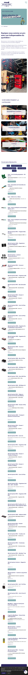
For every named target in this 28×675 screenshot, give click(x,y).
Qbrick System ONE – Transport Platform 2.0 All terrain (16, 415)
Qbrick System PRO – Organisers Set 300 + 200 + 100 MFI (17, 484)
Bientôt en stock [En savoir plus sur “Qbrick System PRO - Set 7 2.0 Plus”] (11, 589)
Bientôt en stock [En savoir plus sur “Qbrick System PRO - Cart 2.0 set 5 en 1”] (11, 600)
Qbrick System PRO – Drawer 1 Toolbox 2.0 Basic (15, 426)
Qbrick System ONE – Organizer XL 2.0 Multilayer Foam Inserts (17, 326)
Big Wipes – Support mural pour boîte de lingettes (16, 604)
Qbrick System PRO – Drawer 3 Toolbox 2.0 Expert (15, 454)
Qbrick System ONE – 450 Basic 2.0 (17, 385)
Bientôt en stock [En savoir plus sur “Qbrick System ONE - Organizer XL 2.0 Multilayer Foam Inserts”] (11, 333)
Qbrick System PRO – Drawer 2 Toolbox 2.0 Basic (15, 464)
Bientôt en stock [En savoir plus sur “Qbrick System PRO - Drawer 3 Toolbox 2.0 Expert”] (11, 460)
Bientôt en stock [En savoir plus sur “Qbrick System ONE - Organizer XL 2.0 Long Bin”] (11, 343)
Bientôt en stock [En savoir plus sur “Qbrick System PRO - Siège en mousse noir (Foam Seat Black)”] (11, 401)
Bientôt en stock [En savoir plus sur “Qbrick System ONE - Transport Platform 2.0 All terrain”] (11, 422)
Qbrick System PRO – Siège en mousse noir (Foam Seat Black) (16, 395)
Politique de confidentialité (18, 670)
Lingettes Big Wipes (14, 127)
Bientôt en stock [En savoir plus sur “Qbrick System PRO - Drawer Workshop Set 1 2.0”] (11, 530)
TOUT (8, 165)
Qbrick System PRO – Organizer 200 (17, 275)
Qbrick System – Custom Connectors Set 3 (14, 255)
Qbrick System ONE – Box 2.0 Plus (16, 358)
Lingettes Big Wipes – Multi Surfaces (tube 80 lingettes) (17, 639)
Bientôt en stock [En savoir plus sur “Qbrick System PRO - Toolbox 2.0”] (11, 539)
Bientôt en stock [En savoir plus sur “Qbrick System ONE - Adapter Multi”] (11, 520)
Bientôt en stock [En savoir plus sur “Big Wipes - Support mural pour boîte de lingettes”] (11, 611)
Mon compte (19, 672)
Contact (13, 672)
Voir (14, 113)
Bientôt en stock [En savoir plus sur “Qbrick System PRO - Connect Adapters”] (11, 272)
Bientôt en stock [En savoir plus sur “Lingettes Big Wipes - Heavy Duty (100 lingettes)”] (11, 623)
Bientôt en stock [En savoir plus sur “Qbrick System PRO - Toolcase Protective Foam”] (11, 658)
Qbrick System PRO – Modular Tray (17, 553)
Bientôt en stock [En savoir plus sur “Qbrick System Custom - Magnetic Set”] (11, 569)
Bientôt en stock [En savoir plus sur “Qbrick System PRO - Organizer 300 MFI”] (11, 500)
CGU (7, 672)
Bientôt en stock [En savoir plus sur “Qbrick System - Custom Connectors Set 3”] (11, 261)
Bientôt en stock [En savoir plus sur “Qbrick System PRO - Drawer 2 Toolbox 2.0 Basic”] (11, 471)
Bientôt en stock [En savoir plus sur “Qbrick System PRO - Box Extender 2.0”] (11, 291)
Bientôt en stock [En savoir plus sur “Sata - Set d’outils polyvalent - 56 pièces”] (11, 181)
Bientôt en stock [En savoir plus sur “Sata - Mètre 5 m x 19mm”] (11, 204)
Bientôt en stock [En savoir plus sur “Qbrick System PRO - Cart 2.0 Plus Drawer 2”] (11, 322)
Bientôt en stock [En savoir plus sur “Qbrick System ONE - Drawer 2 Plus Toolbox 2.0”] (11, 411)
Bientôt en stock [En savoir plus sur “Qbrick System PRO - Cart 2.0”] (11, 441)
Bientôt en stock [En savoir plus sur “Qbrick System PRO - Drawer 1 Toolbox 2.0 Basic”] (11, 432)
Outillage (14, 143)
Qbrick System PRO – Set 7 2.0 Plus (17, 584)
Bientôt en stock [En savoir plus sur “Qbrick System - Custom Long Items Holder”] (11, 580)
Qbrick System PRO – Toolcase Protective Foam (16, 650)
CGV (10, 672)
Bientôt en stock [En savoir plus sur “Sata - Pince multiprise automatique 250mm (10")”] (11, 216)
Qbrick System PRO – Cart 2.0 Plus (16, 474)
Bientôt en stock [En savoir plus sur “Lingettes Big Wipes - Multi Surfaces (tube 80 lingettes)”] (11, 646)
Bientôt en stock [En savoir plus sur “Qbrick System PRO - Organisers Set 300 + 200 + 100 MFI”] (11, 490)
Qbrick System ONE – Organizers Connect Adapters (16, 244)
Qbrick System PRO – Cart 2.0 (15, 435)
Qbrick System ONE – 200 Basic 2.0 (16, 367)
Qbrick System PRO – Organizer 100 (17, 444)
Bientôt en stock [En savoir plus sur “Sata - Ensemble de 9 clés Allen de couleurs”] (11, 193)
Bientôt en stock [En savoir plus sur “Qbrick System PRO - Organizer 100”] (11, 450)
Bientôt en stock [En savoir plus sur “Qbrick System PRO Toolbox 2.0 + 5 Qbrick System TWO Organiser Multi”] (11, 511)
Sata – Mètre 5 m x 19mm (14, 197)
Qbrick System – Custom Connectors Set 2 (14, 627)
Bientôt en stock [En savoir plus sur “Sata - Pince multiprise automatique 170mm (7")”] (11, 228)
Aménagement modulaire (14, 111)
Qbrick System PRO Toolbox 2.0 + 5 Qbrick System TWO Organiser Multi (17, 505)
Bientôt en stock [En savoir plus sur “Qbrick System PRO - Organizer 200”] (11, 281)
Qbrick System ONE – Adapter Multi (17, 514)
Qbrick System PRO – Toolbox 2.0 (16, 534)
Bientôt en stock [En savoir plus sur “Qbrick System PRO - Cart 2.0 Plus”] (11, 480)
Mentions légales (7, 670)
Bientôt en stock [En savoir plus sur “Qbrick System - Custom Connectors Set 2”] (11, 635)
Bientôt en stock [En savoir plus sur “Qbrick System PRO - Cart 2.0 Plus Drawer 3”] (11, 312)
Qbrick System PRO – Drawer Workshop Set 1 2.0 (15, 524)
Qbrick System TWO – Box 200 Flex (17, 376)
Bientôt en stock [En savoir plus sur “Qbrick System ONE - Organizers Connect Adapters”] (11, 251)
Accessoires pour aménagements (9, 168)
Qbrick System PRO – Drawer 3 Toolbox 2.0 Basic (15, 295)
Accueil (2, 26)
